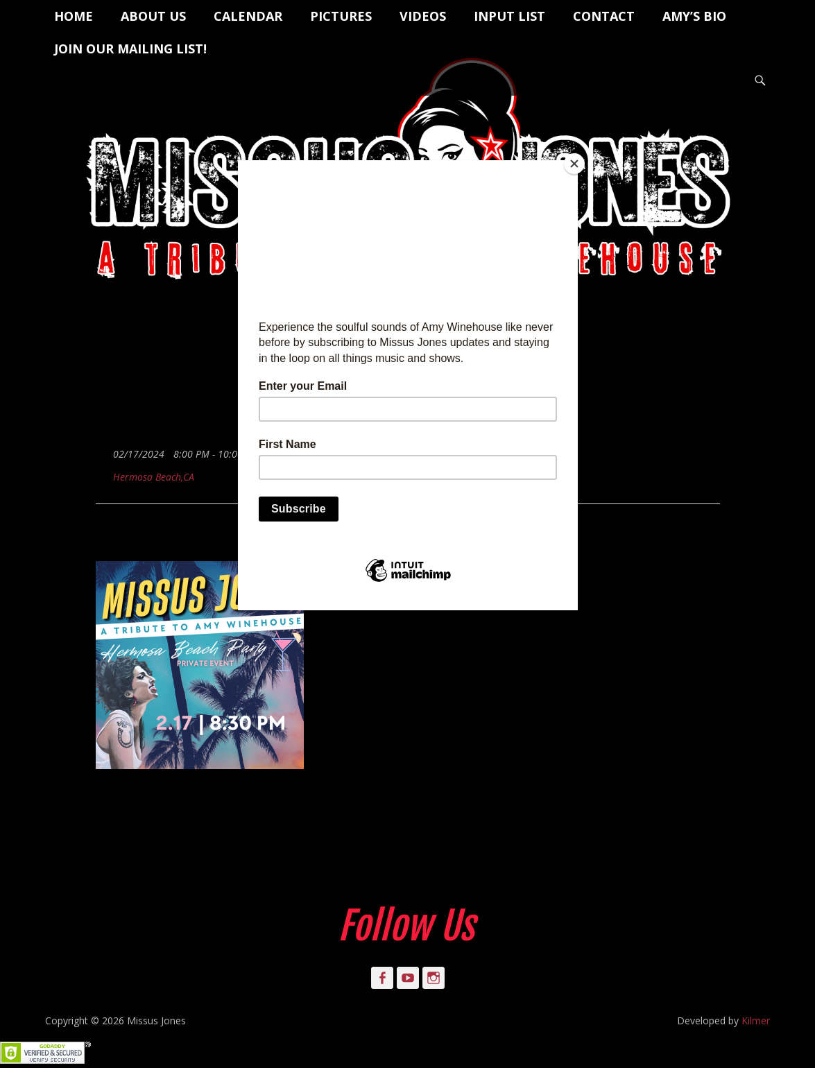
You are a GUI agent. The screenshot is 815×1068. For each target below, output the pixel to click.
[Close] (574, 163)
